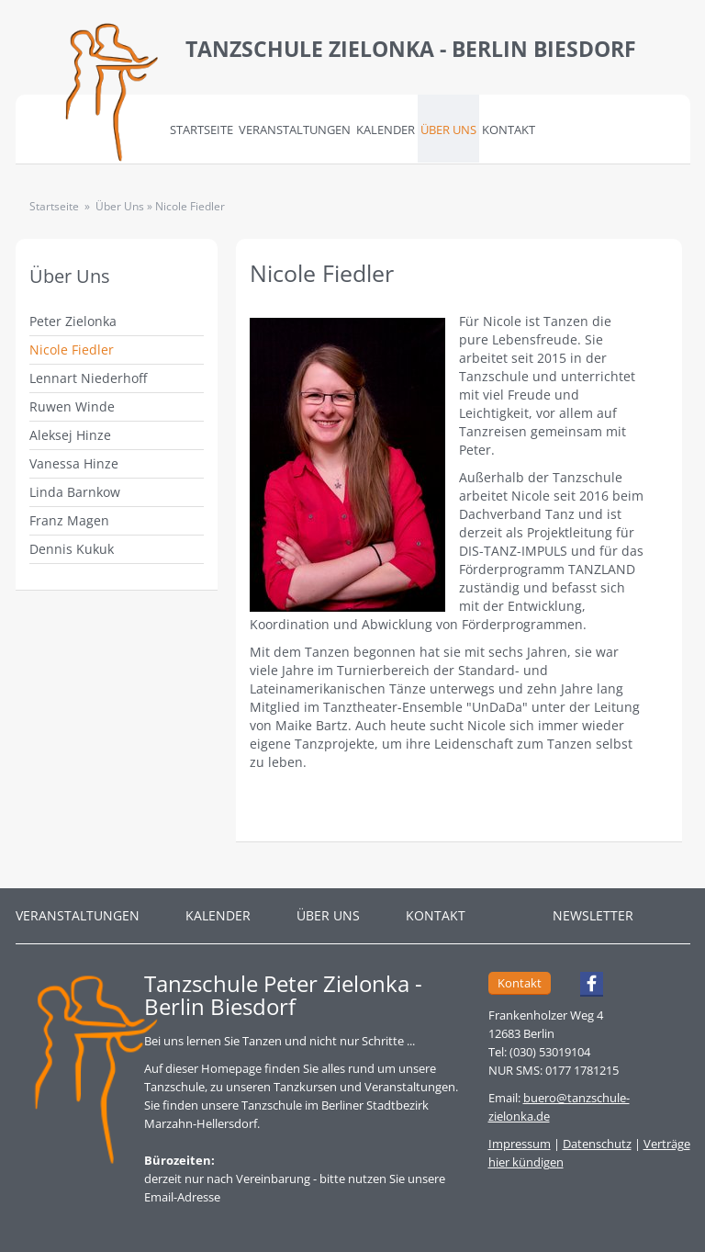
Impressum (519, 1143)
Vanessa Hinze (73, 463)
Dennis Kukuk (71, 549)
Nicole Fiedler (71, 349)
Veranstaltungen (295, 129)
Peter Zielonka (73, 321)
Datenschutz (597, 1143)
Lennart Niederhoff (88, 378)
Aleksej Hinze (70, 435)
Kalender (385, 129)
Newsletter (593, 915)
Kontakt (508, 129)
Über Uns (448, 129)
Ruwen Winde (72, 406)
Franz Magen (69, 520)
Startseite (201, 129)
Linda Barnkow (74, 492)
